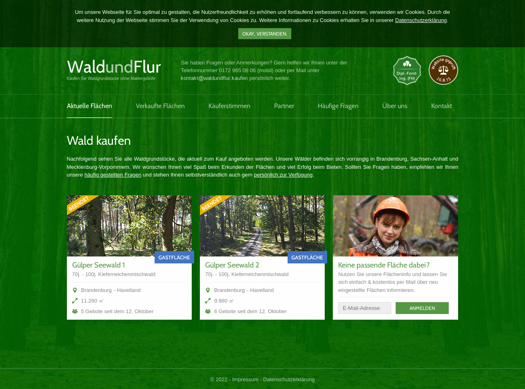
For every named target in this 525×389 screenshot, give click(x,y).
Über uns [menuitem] (395, 106)
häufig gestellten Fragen (112, 175)
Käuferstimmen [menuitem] (229, 106)
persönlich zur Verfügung (283, 175)
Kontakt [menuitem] (441, 106)
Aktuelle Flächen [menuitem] (89, 106)
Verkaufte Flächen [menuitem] (160, 106)
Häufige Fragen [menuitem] (338, 106)
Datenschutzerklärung (421, 20)
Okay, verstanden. (264, 34)
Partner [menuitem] (284, 106)
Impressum (245, 379)
